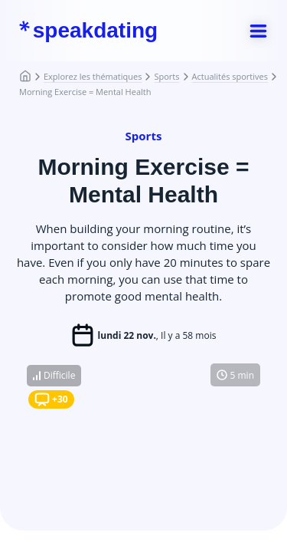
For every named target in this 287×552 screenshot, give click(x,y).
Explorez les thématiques (93, 76)
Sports (166, 76)
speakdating (88, 30)
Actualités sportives (230, 76)
